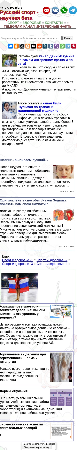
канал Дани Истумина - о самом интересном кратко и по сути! (45, 60)
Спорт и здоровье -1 (17, 260)
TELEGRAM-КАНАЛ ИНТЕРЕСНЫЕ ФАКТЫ (38, 27)
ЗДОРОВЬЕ (32, 23)
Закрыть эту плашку (36, 447)
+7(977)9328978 (11, 8)
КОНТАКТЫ (54, 23)
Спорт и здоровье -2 (52, 260)
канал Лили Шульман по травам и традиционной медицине (39, 107)
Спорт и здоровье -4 (52, 264)
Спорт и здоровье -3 (17, 264)
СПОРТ (13, 23)
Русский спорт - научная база (19, 15)
